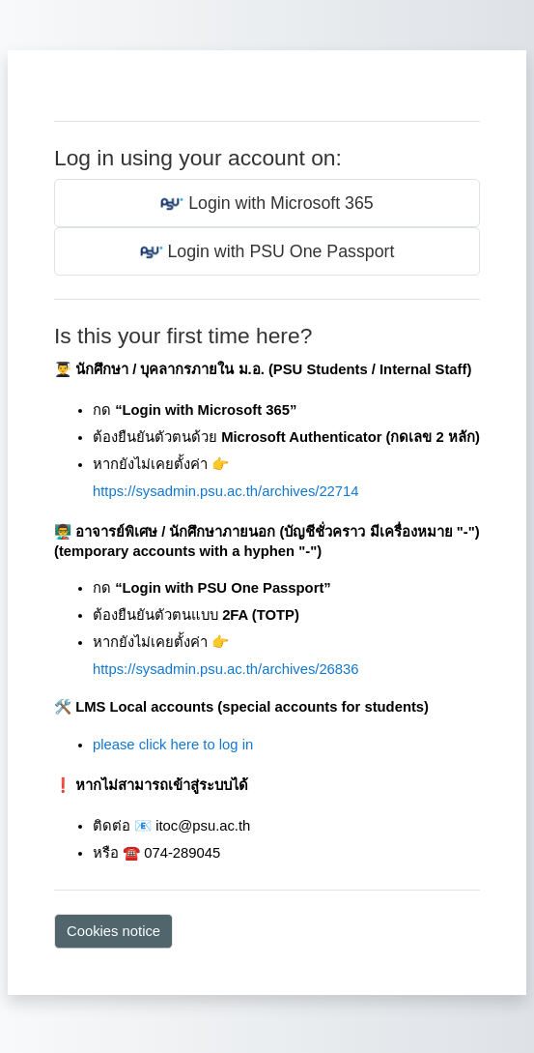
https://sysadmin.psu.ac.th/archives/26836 (226, 669)
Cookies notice (113, 931)
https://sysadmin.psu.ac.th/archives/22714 (226, 491)
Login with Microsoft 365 (267, 204)
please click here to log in (173, 744)
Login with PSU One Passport (267, 252)
